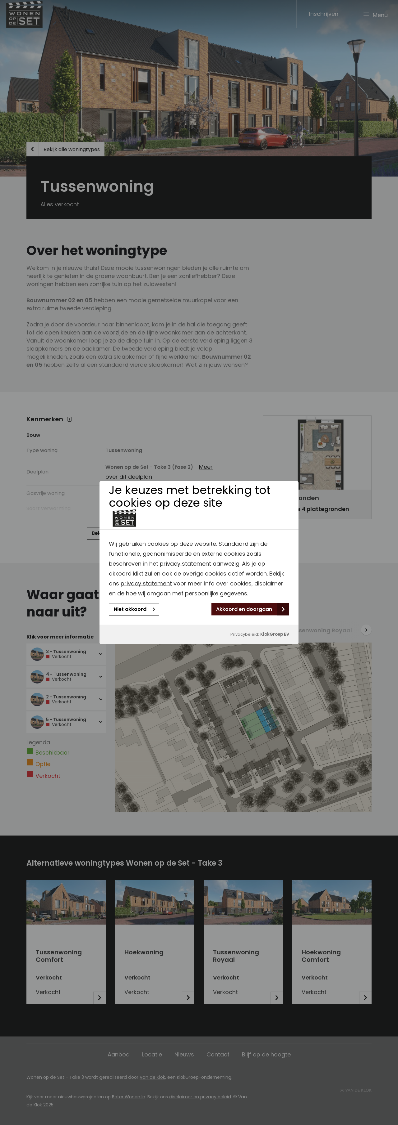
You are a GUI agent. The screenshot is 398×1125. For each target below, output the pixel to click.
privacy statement (185, 563)
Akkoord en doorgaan (250, 609)
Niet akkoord (134, 609)
